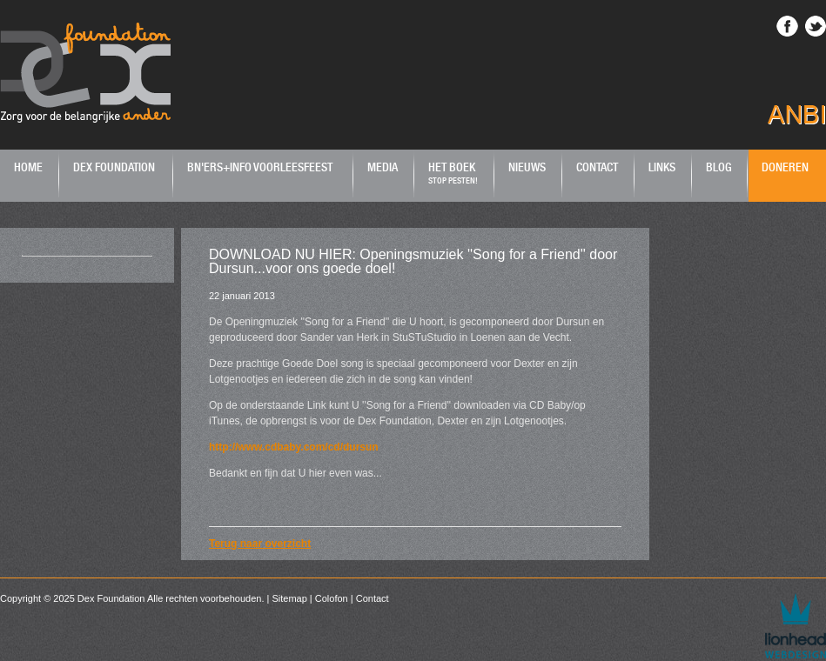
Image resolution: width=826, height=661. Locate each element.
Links (661, 167)
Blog (719, 167)
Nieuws (527, 167)
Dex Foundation (114, 167)
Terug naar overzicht (260, 543)
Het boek (453, 172)
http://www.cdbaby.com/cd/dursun (294, 447)
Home (28, 167)
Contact (597, 167)
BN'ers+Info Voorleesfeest (259, 167)
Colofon (331, 598)
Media (382, 167)
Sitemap (289, 598)
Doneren (785, 167)
